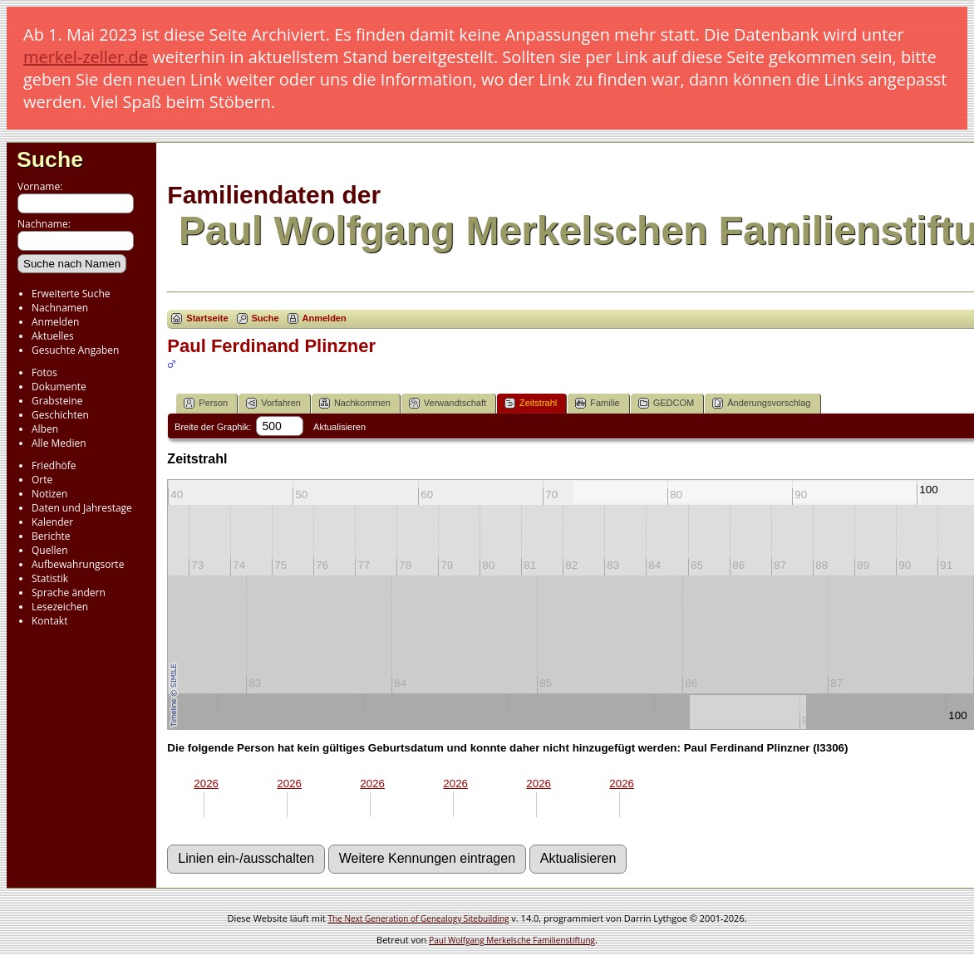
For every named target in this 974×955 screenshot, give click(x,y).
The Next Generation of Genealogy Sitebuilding (418, 918)
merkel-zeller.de (85, 57)
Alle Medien (59, 443)
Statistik (50, 578)
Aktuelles (53, 336)
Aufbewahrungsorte (78, 564)
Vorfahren (273, 403)
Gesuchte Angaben (75, 350)
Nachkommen (355, 403)
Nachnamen (60, 308)
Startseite (207, 318)
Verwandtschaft (447, 403)
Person (206, 403)
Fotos (44, 372)
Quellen (50, 550)
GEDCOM (666, 403)
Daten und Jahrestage (82, 508)
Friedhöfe (54, 465)
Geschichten (60, 415)
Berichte (51, 536)
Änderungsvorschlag (761, 403)
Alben (45, 429)
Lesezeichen (60, 607)
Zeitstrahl (530, 403)
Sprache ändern (69, 592)
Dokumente (59, 387)
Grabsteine (57, 401)
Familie (597, 403)
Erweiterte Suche (71, 293)
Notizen (49, 494)
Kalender (52, 522)
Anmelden (55, 322)
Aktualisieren (339, 427)
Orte (42, 480)
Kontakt (49, 621)
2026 (206, 783)
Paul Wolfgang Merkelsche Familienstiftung (512, 940)
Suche (50, 159)
